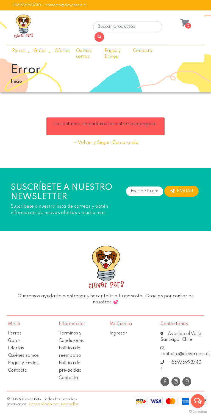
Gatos (40, 51)
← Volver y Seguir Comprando (105, 142)
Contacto (142, 51)
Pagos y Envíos (113, 54)
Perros (19, 51)
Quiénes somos (84, 54)
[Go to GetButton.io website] (198, 411)
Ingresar (118, 333)
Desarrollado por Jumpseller (53, 404)
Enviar (181, 191)
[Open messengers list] (198, 401)
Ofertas (63, 51)
